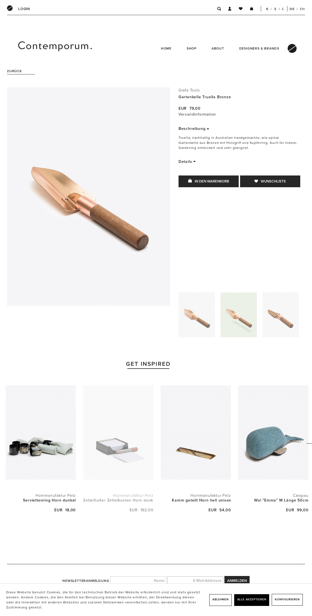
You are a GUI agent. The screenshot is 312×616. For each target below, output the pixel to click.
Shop (191, 48)
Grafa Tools (189, 90)
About (218, 48)
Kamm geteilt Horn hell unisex (201, 500)
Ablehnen (220, 599)
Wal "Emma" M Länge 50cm (281, 500)
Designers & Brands (259, 48)
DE (292, 9)
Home (166, 48)
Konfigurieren (287, 599)
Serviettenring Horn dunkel (49, 500)
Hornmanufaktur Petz (56, 495)
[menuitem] (24, 8)
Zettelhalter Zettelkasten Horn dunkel (118, 500)
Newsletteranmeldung (85, 581)
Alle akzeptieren (251, 599)
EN (302, 9)
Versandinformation (197, 114)
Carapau (301, 495)
